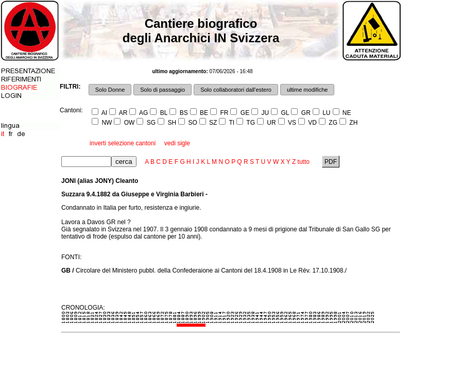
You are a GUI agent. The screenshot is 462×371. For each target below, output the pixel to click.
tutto (304, 161)
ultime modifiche (307, 90)
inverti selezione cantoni (123, 143)
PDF (331, 161)
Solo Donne (110, 90)
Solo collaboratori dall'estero (235, 90)
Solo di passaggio (162, 90)
